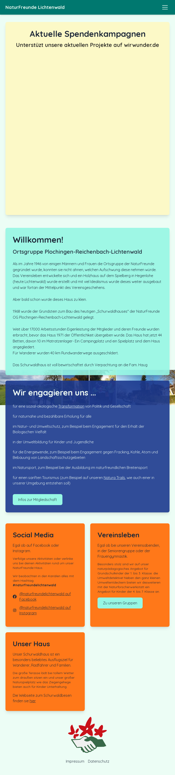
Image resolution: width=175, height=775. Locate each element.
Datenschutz (98, 761)
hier (33, 701)
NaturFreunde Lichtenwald (35, 7)
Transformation (71, 406)
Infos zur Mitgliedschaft (37, 499)
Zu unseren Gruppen (120, 603)
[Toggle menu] (165, 7)
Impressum (75, 761)
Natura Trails (114, 477)
